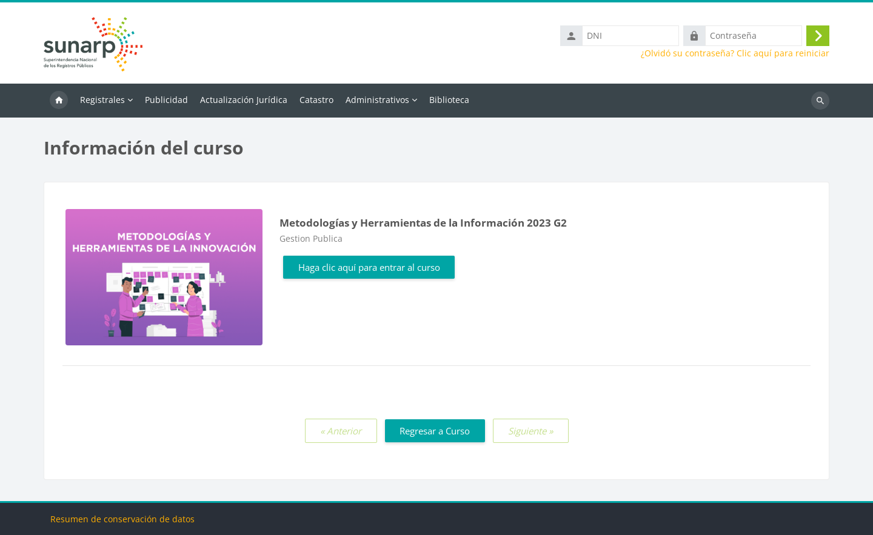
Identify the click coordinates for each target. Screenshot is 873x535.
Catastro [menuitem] (316, 99)
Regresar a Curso (435, 431)
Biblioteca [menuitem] (449, 99)
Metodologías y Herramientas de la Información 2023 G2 (423, 223)
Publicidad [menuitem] (166, 99)
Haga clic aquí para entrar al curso (369, 267)
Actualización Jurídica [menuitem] (243, 99)
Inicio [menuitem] (59, 101)
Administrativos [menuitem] (377, 99)
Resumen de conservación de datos (122, 519)
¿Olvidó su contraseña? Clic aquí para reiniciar (735, 53)
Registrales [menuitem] (102, 99)
